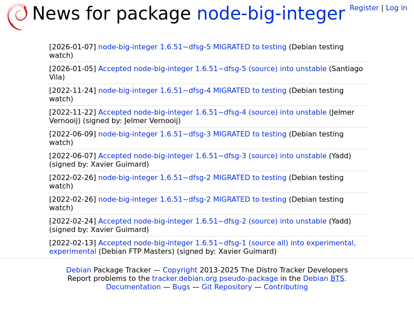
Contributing (286, 287)
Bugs (181, 287)
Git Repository (227, 287)
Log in (396, 8)
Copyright (180, 270)
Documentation (133, 287)
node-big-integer (271, 13)
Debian (79, 270)
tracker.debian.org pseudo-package (215, 278)
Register (364, 8)
